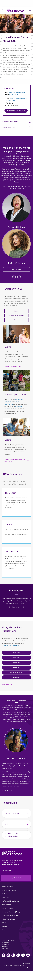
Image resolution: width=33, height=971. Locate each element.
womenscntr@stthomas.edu (17, 92)
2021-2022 (16, 657)
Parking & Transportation (9, 890)
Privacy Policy (5, 946)
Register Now (16, 269)
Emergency (5, 948)
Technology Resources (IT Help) (11, 912)
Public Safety (5, 897)
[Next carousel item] (19, 277)
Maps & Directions (7, 886)
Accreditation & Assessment (10, 915)
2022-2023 (16, 653)
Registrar (4, 926)
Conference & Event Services (10, 901)
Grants (16, 320)
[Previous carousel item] (14, 277)
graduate (7, 408)
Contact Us (16, 878)
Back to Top (26, 966)
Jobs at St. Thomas (7, 908)
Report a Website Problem (9, 940)
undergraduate (19, 406)
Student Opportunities (16, 315)
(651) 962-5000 (6, 870)
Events (16, 311)
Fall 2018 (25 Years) (16, 672)
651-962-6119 (13, 94)
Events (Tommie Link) (16, 127)
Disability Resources (8, 894)
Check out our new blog (16, 607)
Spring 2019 (16, 667)
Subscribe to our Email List (16, 110)
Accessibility (5, 944)
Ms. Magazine (19, 188)
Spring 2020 (16, 662)
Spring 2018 (16, 677)
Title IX (4, 922)
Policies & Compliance (8, 919)
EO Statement (5, 942)
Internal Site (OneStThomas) (16, 121)
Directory (4, 930)
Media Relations (6, 904)
